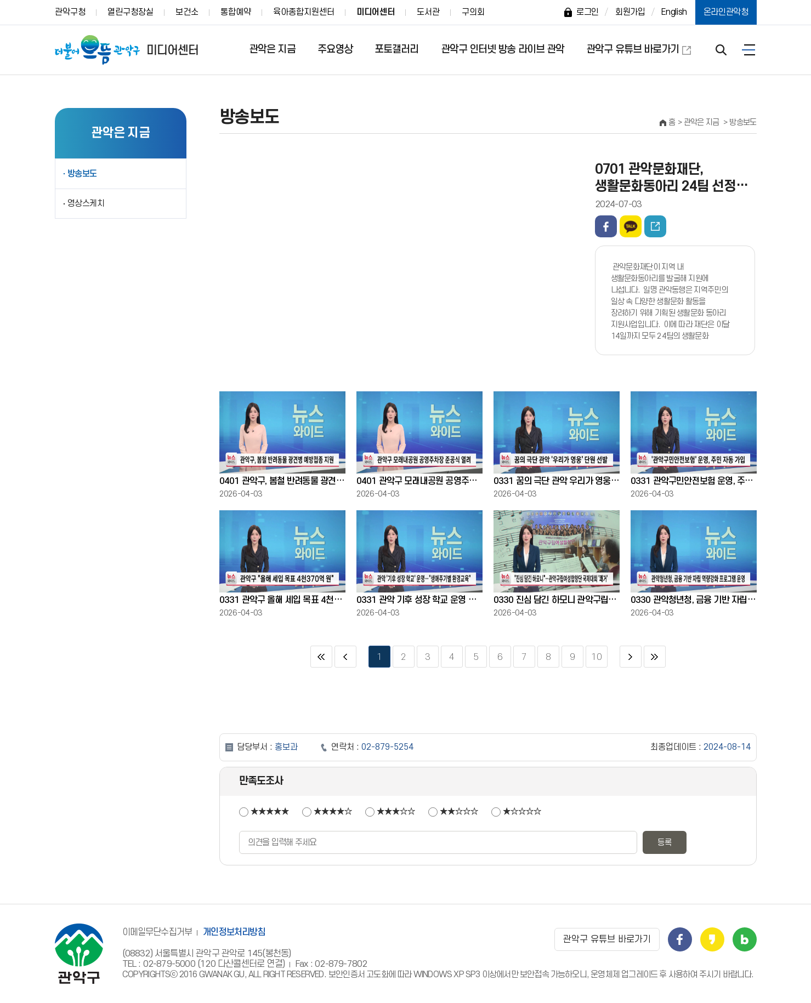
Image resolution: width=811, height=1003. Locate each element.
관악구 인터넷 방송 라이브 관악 (503, 49)
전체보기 (748, 50)
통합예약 (235, 12)
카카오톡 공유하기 (631, 226)
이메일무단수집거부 (157, 932)
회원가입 (630, 12)
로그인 (587, 12)
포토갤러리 (397, 49)
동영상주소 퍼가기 (655, 226)
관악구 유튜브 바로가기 (632, 49)
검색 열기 (721, 50)
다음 (631, 657)
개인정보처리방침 (234, 932)
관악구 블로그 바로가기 (745, 939)
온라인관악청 (726, 12)
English (674, 12)
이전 (345, 657)
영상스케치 (86, 203)
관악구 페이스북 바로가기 (680, 939)
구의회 (473, 12)
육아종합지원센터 (303, 12)
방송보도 (82, 174)
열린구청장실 (130, 12)
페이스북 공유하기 (606, 226)
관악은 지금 (272, 49)
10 (594, 654)
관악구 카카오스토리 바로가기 (712, 939)
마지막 (655, 657)
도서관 (428, 12)
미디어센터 (375, 12)
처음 (321, 657)
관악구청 (70, 12)
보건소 (187, 12)
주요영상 (335, 49)
